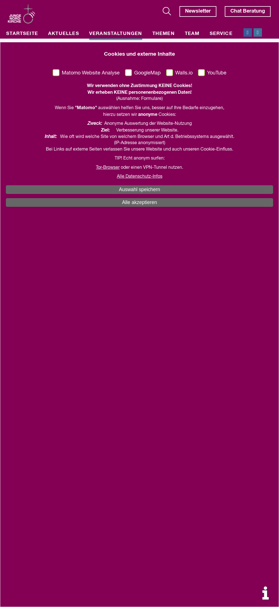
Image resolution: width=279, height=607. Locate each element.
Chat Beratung (247, 11)
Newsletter (198, 11)
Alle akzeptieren (139, 202)
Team (192, 33)
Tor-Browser (108, 167)
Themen (163, 33)
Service (221, 33)
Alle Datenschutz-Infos (139, 176)
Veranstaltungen (115, 33)
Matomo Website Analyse (91, 73)
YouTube (216, 73)
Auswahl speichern (139, 189)
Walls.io (184, 73)
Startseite (22, 33)
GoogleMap (147, 73)
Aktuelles (63, 33)
